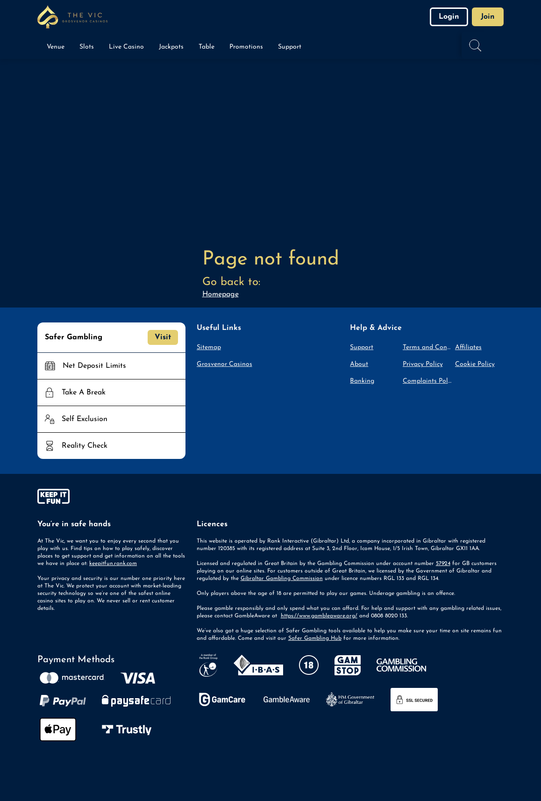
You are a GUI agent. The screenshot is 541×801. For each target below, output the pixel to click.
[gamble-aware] (111, 498)
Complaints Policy (427, 381)
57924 (443, 563)
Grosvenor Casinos (224, 364)
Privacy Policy (423, 364)
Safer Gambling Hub (315, 638)
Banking (362, 381)
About (359, 364)
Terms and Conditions (427, 347)
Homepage (220, 294)
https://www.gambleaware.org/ (319, 616)
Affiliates (468, 347)
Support (361, 347)
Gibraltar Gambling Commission (282, 578)
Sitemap (209, 347)
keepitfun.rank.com (113, 563)
